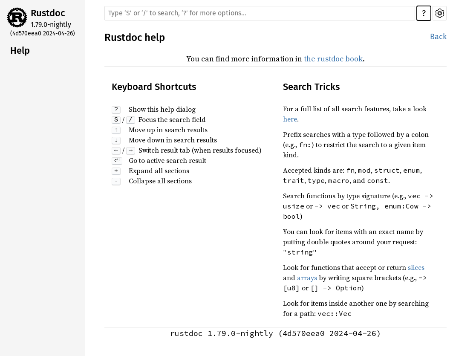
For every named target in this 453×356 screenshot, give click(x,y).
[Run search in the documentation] (259, 13)
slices (416, 267)
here (290, 119)
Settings (440, 13)
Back (438, 36)
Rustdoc (48, 13)
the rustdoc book (333, 58)
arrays (307, 277)
